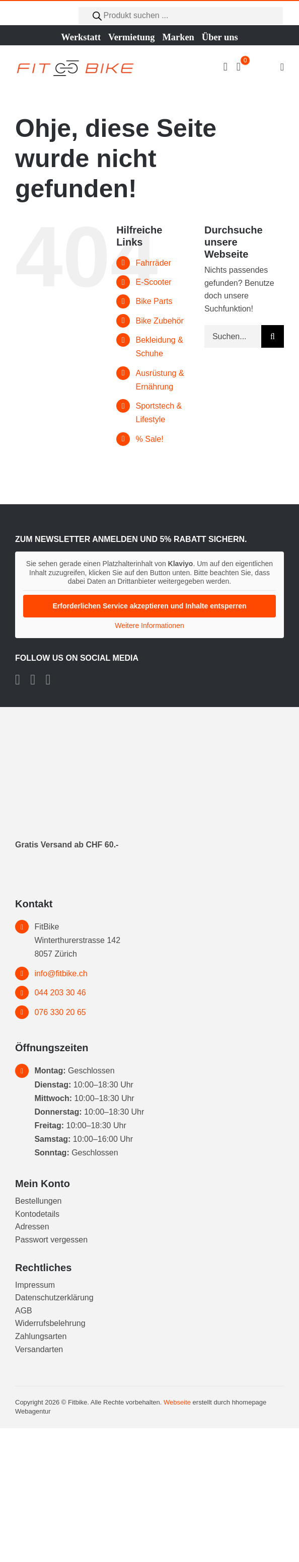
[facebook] (17, 680)
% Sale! (150, 439)
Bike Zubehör (160, 321)
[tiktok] (47, 680)
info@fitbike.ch (60, 973)
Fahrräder (153, 263)
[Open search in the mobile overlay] (181, 15)
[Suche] (272, 336)
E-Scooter (154, 282)
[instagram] (32, 680)
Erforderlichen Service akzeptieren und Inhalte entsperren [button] (149, 605)
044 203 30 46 (60, 992)
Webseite (177, 1402)
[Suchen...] (232, 336)
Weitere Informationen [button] (149, 625)
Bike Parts (154, 301)
